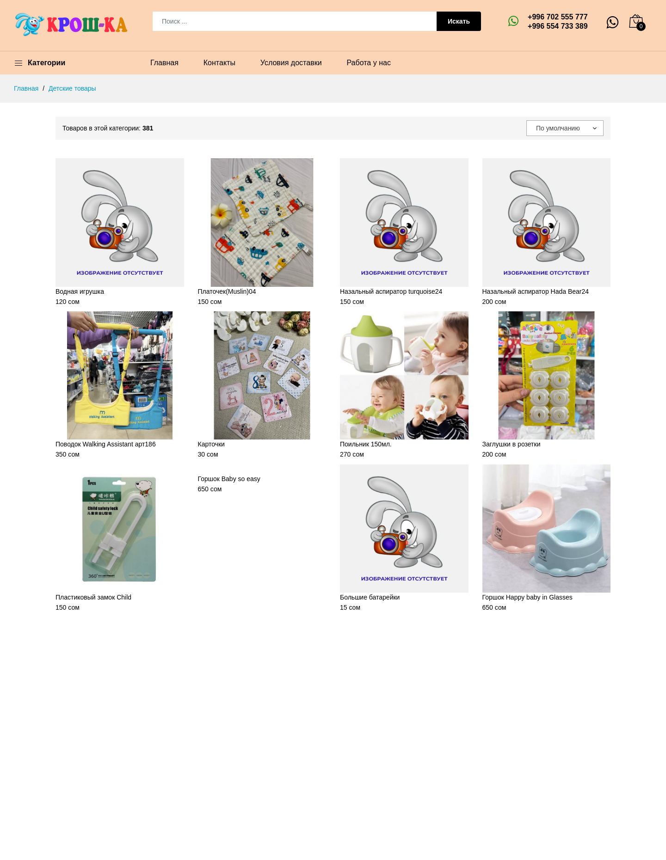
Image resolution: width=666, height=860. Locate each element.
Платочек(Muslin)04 (227, 291)
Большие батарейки (370, 597)
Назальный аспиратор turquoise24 (391, 291)
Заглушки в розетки (511, 444)
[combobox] (565, 128)
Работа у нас (368, 63)
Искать (459, 21)
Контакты (219, 63)
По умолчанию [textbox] (558, 128)
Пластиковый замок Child (93, 597)
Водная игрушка (80, 291)
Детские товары (72, 88)
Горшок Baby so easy (229, 479)
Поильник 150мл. (366, 444)
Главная (164, 63)
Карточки (211, 444)
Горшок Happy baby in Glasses (527, 597)
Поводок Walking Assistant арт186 (106, 444)
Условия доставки (291, 63)
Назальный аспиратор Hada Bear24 (535, 291)
